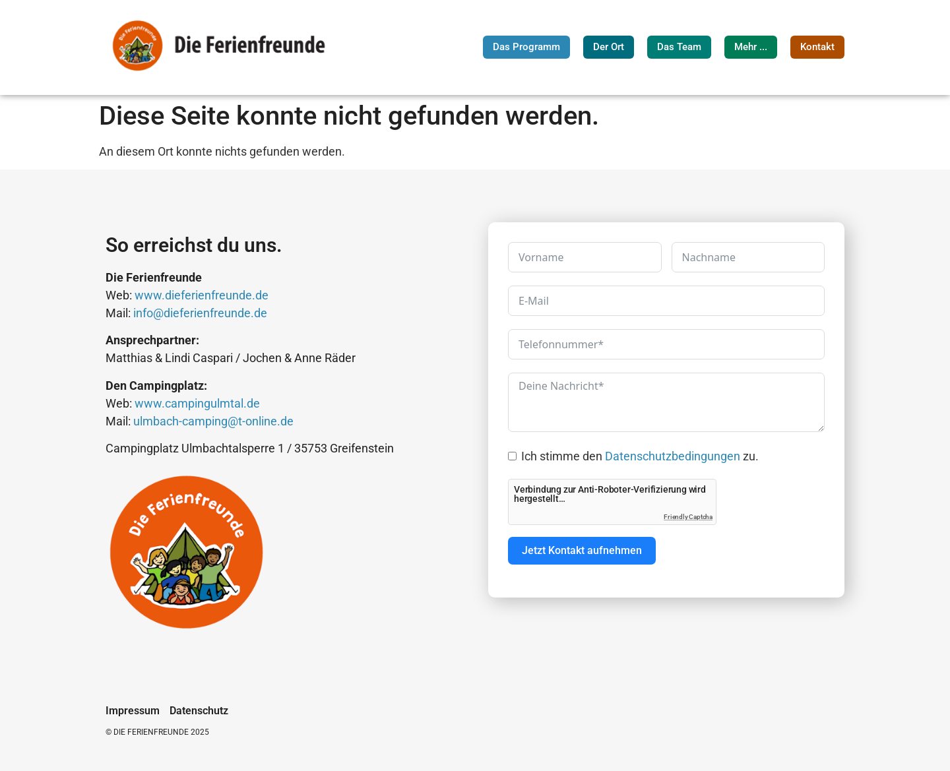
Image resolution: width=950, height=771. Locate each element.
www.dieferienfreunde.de (202, 295)
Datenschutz (199, 711)
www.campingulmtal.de (197, 403)
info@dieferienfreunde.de (200, 313)
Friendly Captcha (688, 516)
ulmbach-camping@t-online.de (213, 421)
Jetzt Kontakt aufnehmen (582, 550)
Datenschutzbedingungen (672, 456)
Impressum (133, 711)
